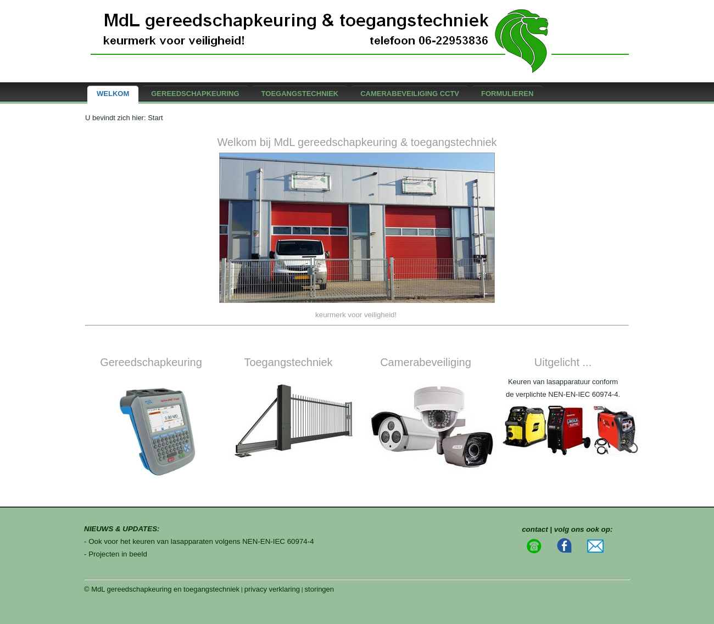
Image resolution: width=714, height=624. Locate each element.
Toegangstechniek (300, 93)
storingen (319, 589)
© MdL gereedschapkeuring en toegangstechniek (161, 589)
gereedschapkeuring (195, 93)
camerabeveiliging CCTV (409, 93)
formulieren (507, 93)
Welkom (113, 93)
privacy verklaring (272, 589)
